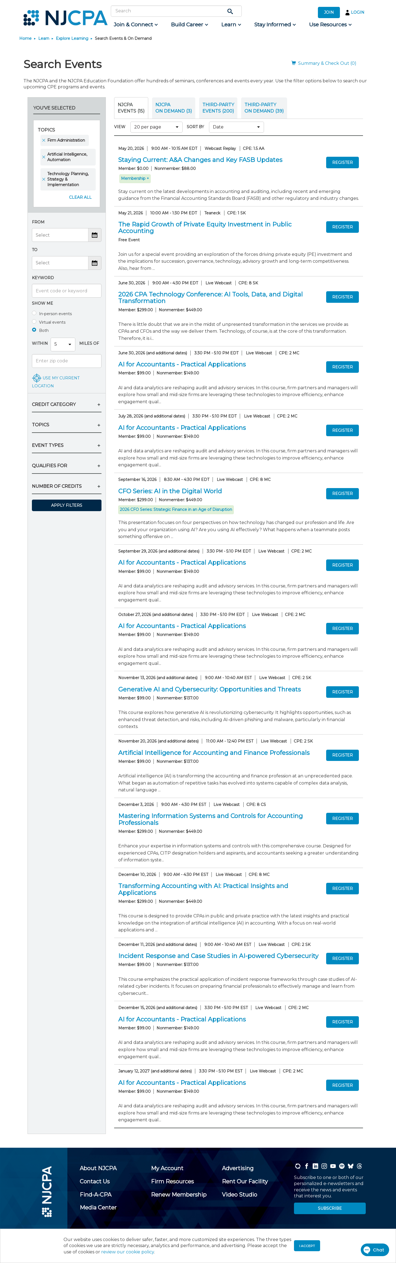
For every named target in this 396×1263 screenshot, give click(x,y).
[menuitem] (135, 24)
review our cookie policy (127, 1251)
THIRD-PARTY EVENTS (218, 107)
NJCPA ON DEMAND (173, 107)
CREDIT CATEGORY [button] (54, 404)
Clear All (80, 197)
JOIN (329, 12)
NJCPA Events (131, 107)
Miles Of (88, 343)
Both (44, 330)
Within (40, 343)
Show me (42, 303)
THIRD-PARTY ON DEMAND (264, 107)
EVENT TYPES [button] (48, 445)
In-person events (55, 313)
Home (25, 38)
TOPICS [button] (40, 424)
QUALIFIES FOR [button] (49, 465)
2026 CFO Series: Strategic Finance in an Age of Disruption (176, 509)
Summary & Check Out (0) (324, 63)
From (38, 222)
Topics (46, 130)
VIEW (121, 126)
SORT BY (196, 126)
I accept (307, 1246)
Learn (43, 38)
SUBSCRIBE (330, 1208)
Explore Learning (72, 38)
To (34, 249)
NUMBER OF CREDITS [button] (57, 486)
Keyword (43, 277)
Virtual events (52, 322)
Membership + (135, 178)
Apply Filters (66, 505)
